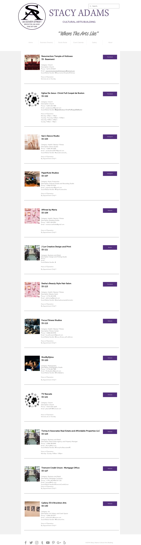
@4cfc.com (53, 482)
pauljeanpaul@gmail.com (53, 108)
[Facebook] (110, 57)
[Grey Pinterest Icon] (53, 542)
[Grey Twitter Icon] (31, 542)
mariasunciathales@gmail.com (55, 224)
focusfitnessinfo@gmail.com (54, 335)
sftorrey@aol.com (51, 445)
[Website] (110, 210)
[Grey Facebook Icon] (25, 542)
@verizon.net (57, 517)
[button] (110, 247)
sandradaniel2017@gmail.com (55, 150)
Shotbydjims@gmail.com (53, 371)
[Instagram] (110, 136)
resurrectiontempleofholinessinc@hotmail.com (60, 71)
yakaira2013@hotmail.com (53, 409)
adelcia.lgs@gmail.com (53, 298)
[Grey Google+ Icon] (59, 542)
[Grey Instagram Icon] (37, 542)
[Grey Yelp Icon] (64, 542)
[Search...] (103, 6)
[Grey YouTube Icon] (48, 542)
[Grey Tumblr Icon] (42, 542)
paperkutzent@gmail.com (54, 187)
